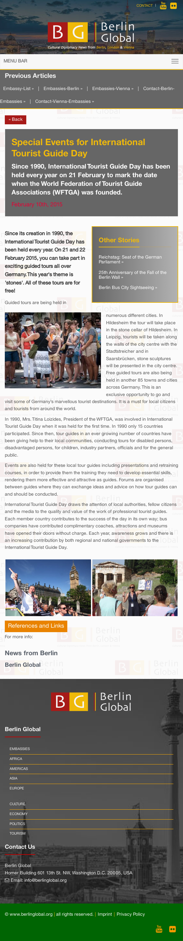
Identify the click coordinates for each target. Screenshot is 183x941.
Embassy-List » (18, 89)
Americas (19, 769)
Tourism (18, 833)
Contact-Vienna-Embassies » (64, 102)
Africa (16, 759)
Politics (17, 824)
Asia (13, 778)
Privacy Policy (131, 914)
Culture (17, 804)
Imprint (105, 914)
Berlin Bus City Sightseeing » (128, 288)
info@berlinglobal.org (45, 881)
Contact (145, 5)
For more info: (19, 637)
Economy (19, 814)
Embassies (20, 749)
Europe (17, 788)
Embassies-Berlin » (63, 89)
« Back (15, 120)
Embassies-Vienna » (112, 89)
